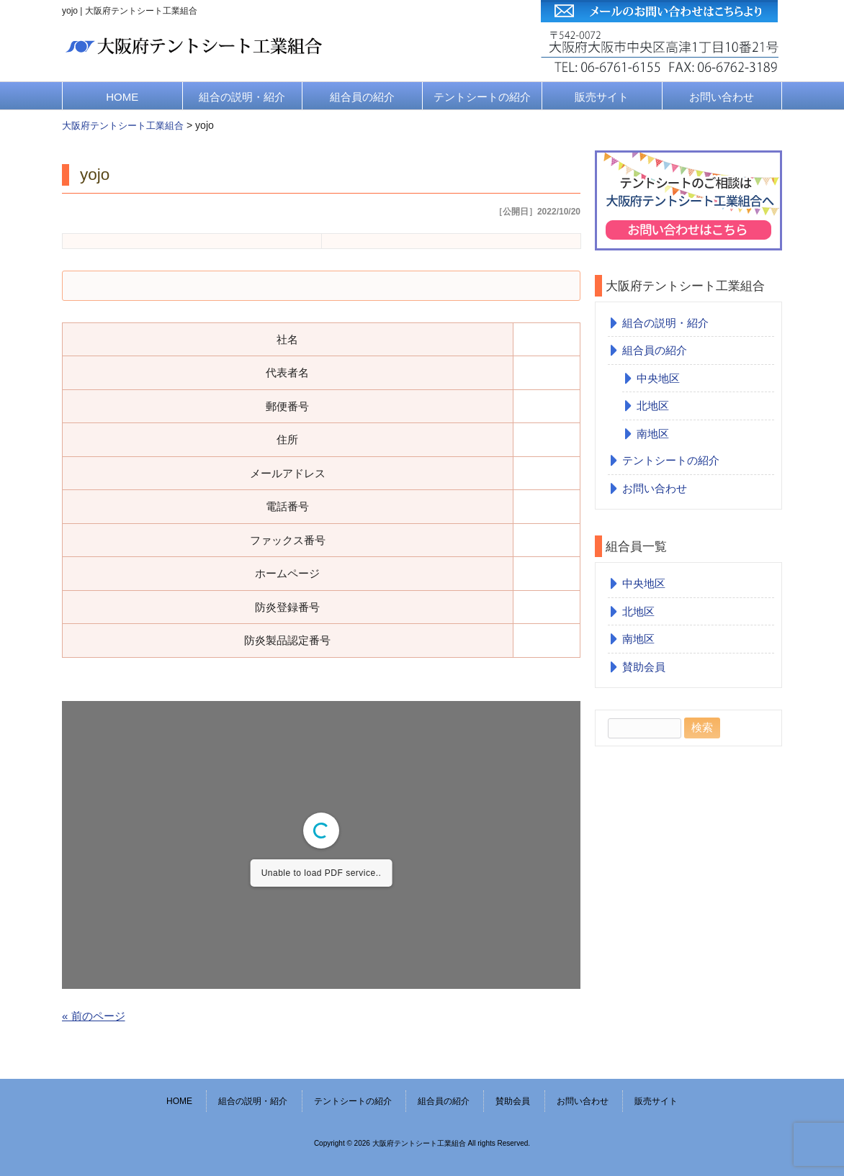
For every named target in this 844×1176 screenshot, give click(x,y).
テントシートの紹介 (482, 97)
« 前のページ (93, 1016)
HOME (122, 97)
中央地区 (658, 378)
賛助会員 (643, 667)
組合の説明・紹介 (242, 97)
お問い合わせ (721, 97)
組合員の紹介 (362, 97)
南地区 (653, 434)
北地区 (653, 405)
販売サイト (602, 97)
